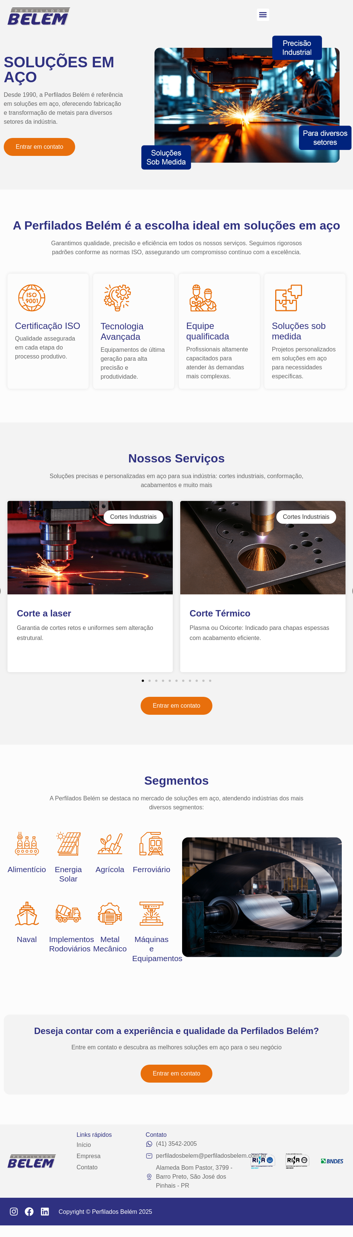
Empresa (89, 1156)
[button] (263, 15)
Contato (87, 1167)
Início (84, 1145)
